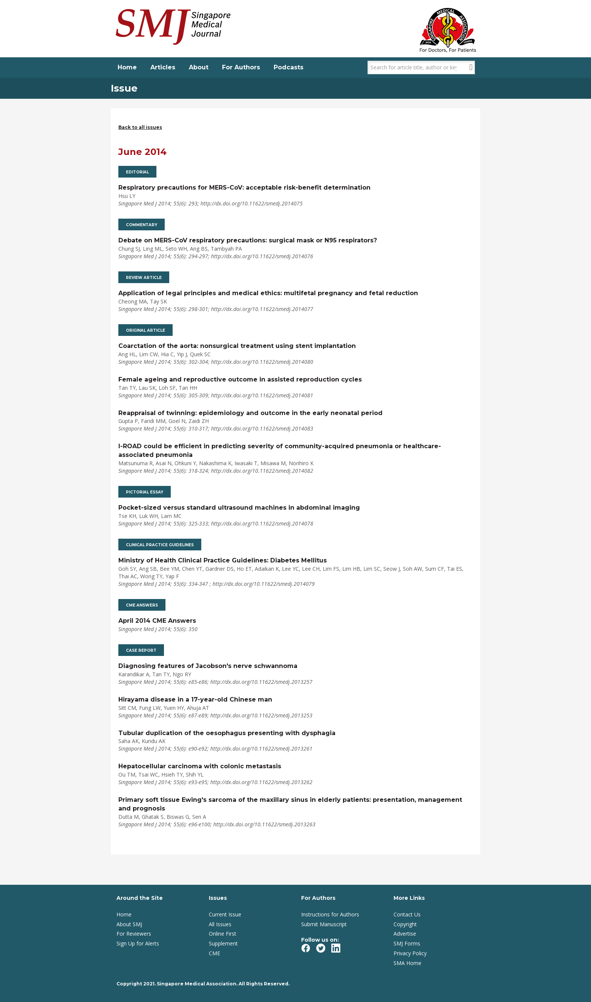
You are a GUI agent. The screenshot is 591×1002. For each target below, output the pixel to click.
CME (214, 953)
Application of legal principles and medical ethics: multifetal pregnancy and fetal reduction (268, 293)
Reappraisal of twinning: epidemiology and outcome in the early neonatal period (250, 413)
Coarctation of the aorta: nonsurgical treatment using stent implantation (237, 345)
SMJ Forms (406, 943)
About (198, 67)
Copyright (405, 924)
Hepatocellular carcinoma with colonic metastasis (199, 766)
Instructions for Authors (330, 914)
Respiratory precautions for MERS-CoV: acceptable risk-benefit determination (244, 187)
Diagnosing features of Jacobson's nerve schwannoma (207, 666)
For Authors (241, 67)
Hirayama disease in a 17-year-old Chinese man (195, 699)
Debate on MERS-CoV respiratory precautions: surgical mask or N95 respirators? (247, 240)
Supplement (223, 943)
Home (127, 67)
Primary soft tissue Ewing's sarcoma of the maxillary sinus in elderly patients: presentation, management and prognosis (290, 804)
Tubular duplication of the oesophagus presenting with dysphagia (226, 733)
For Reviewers (133, 933)
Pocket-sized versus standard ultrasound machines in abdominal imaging (239, 507)
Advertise (404, 933)
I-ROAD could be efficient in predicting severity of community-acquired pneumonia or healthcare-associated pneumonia (279, 450)
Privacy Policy (410, 953)
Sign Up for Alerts (137, 943)
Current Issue (225, 914)
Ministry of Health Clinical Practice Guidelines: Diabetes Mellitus (222, 560)
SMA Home (407, 963)
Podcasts (288, 67)
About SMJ (129, 924)
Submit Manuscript (324, 924)
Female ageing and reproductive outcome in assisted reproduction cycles (240, 379)
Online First (222, 933)
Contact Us (407, 914)
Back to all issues (140, 127)
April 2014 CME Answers (157, 620)
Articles (162, 67)
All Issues (220, 924)
